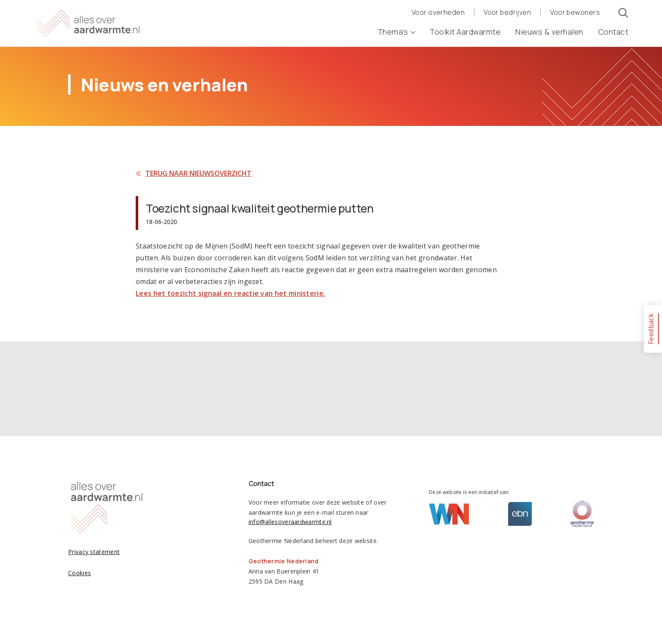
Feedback (650, 328)
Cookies (79, 573)
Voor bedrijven (507, 12)
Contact (613, 32)
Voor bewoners (575, 12)
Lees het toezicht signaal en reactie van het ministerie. (230, 293)
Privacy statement (94, 552)
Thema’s (396, 31)
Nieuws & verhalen (549, 32)
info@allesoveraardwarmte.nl (290, 522)
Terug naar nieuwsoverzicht (198, 173)
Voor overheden (438, 12)
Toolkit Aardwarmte (465, 32)
